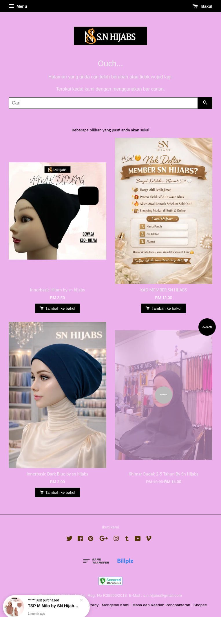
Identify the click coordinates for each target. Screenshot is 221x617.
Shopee (200, 605)
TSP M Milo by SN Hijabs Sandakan (53, 602)
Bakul (202, 6)
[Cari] (103, 103)
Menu (18, 6)
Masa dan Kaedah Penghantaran (161, 605)
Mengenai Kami (115, 605)
